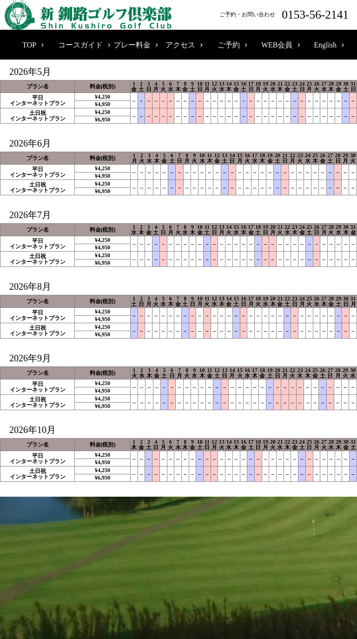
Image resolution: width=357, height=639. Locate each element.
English (325, 45)
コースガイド (80, 45)
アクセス (180, 45)
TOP (29, 45)
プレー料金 (132, 45)
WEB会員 (277, 45)
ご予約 (229, 45)
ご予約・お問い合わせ (285, 14)
